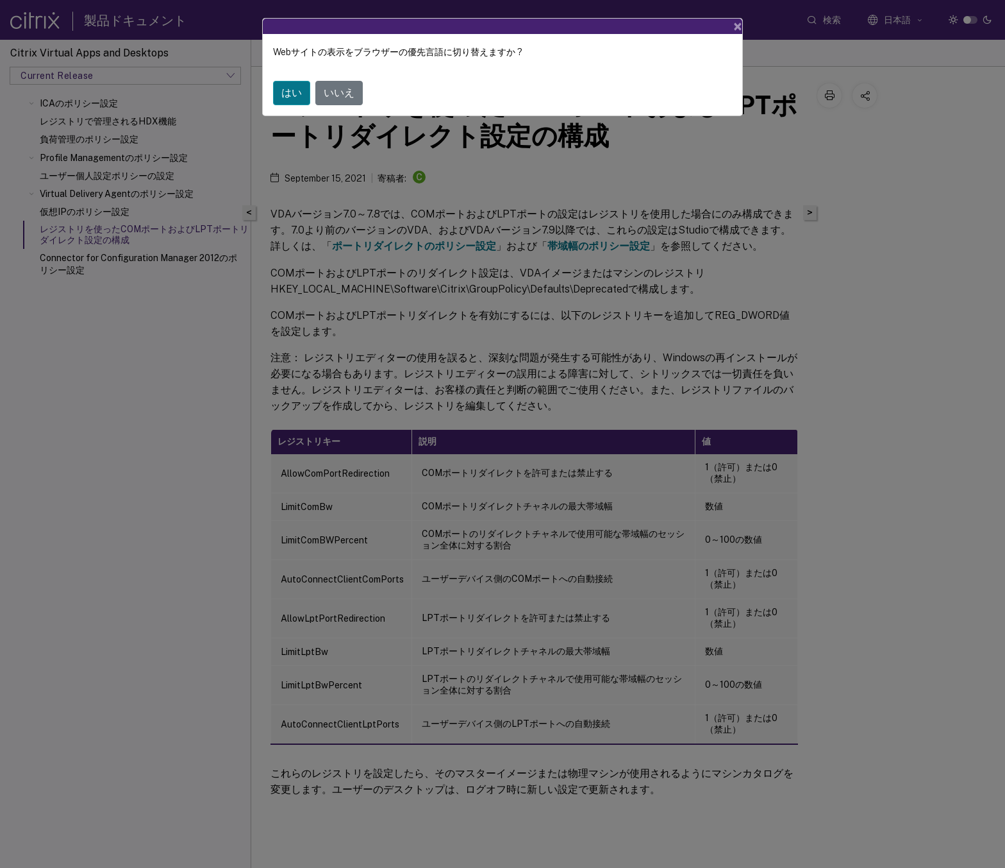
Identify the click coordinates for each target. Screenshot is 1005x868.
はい (291, 93)
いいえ (339, 93)
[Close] (737, 26)
